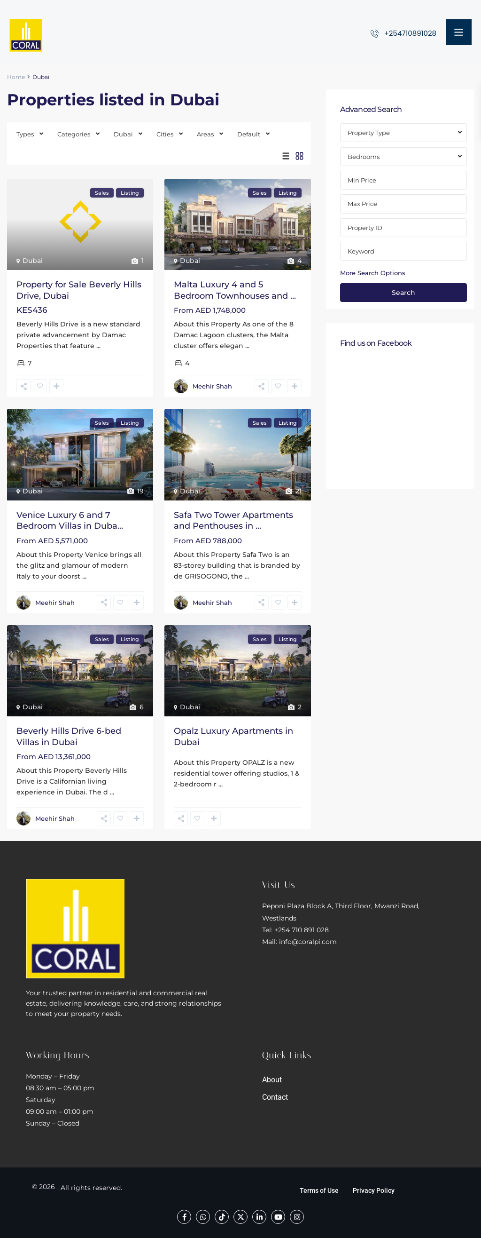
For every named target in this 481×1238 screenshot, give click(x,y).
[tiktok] (222, 1217)
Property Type (369, 132)
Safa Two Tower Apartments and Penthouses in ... (233, 520)
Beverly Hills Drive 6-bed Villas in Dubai (68, 736)
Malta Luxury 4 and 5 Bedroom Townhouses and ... (235, 290)
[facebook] (184, 1217)
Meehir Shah (212, 386)
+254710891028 (410, 33)
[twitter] (240, 1217)
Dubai (123, 134)
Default (248, 134)
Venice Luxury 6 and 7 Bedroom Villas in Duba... (69, 520)
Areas (205, 134)
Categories (73, 134)
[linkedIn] (259, 1217)
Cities (164, 134)
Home (16, 76)
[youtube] (278, 1217)
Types (25, 134)
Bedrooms (364, 156)
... (98, 345)
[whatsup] (203, 1217)
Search (403, 292)
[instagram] (297, 1217)
